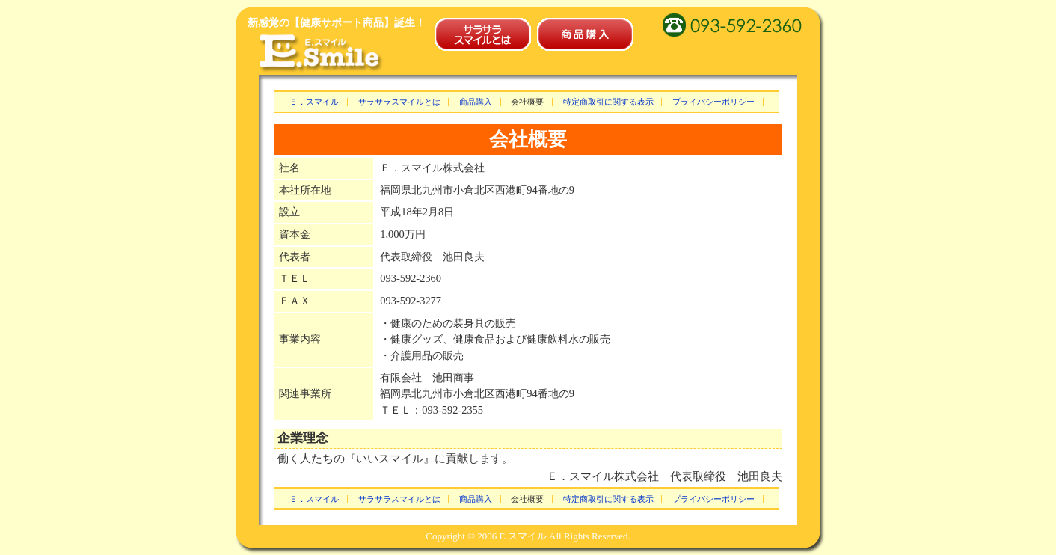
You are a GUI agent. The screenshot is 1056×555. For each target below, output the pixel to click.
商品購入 (475, 102)
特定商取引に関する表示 (608, 102)
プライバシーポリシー (713, 102)
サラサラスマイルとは (399, 102)
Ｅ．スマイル (314, 102)
